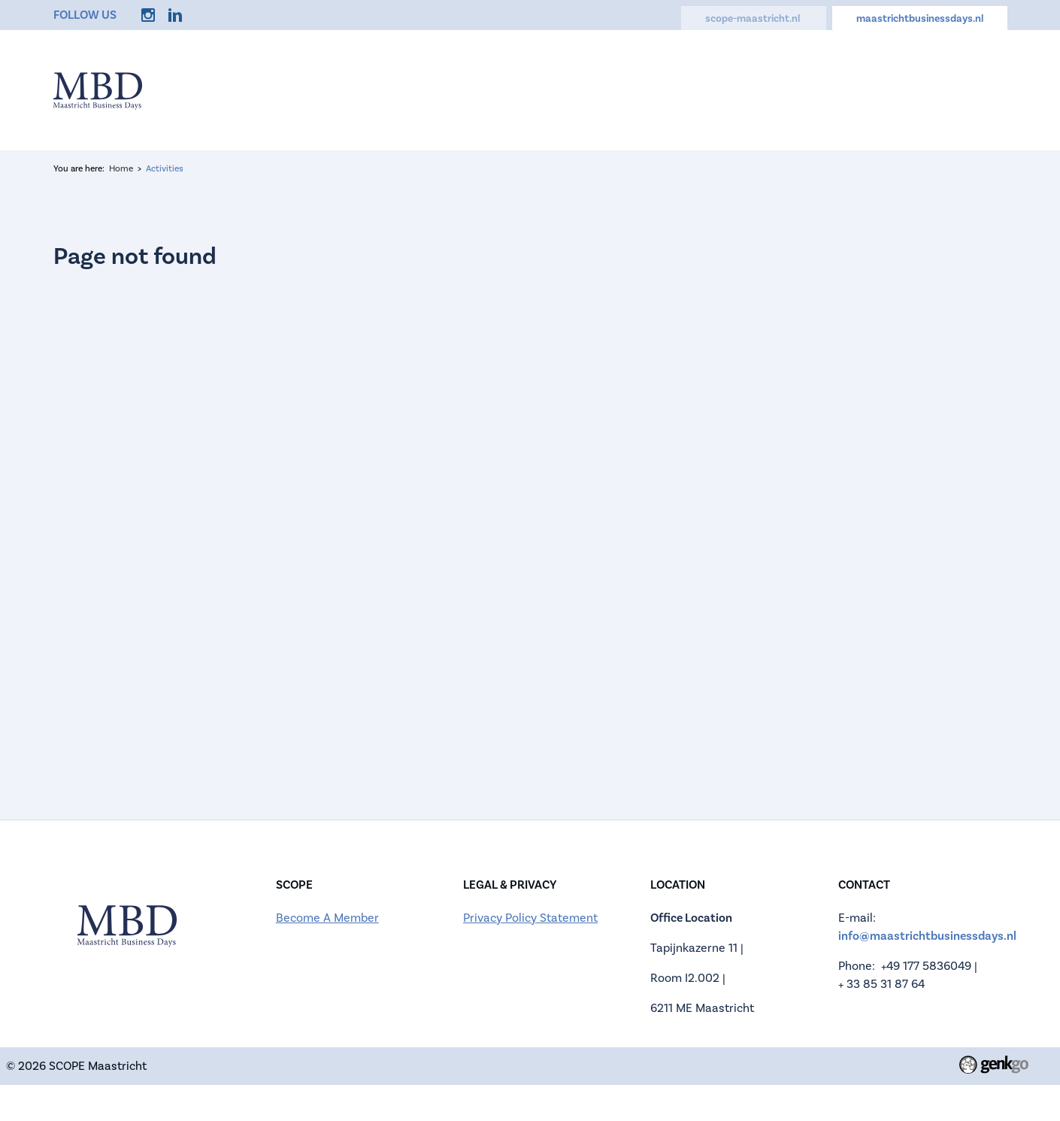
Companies (601, 90)
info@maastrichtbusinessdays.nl (927, 936)
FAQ (759, 90)
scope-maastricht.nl (753, 19)
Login (990, 90)
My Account (910, 90)
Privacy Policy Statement (530, 918)
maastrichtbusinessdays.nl (919, 19)
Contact (823, 90)
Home (344, 90)
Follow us (85, 15)
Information (425, 90)
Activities (690, 90)
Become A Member (327, 918)
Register (514, 90)
